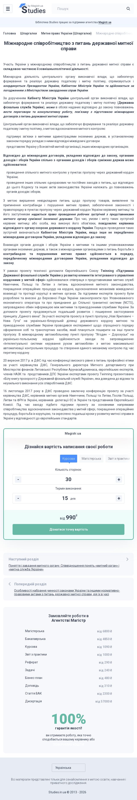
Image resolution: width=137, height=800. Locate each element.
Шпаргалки (28, 33)
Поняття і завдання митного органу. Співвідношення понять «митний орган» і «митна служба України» (64, 567)
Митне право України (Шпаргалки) (66, 33)
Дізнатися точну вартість (68, 529)
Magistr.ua (104, 22)
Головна (9, 33)
